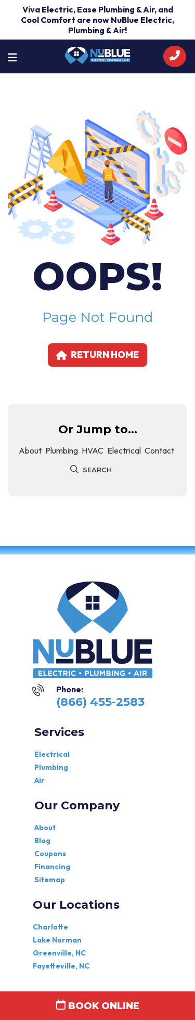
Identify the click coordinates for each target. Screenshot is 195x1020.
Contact (159, 450)
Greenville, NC (59, 953)
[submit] (76, 469)
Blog (42, 840)
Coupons (50, 853)
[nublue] (97, 54)
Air (39, 780)
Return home (97, 354)
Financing (52, 866)
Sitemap (49, 879)
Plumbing (51, 767)
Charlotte (50, 927)
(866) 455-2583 (100, 702)
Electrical (124, 450)
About (30, 450)
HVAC (92, 450)
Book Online (97, 1005)
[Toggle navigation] (12, 56)
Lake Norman (57, 940)
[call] (174, 56)
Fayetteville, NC (61, 966)
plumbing (61, 450)
